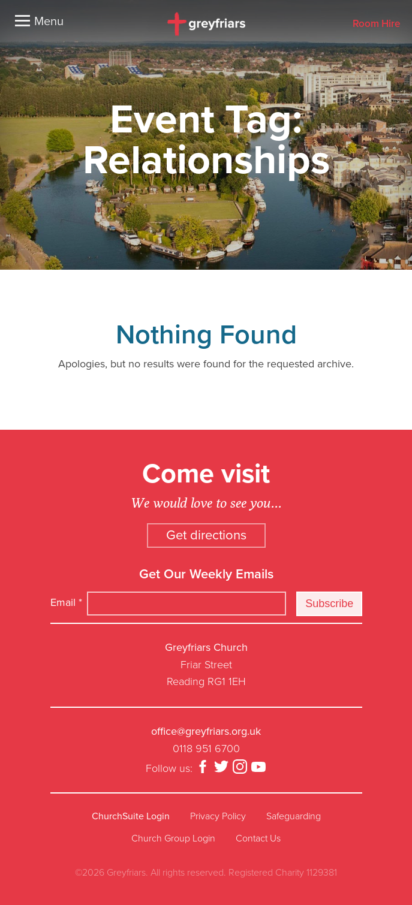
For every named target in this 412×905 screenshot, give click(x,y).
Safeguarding (293, 816)
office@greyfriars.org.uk (206, 731)
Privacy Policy (218, 816)
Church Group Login (173, 838)
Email (66, 602)
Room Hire (376, 24)
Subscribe (329, 604)
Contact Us (258, 838)
